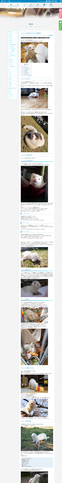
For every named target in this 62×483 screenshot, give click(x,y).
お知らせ (9, 91)
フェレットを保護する (24, 71)
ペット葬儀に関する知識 (12, 44)
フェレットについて (24, 66)
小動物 (10, 79)
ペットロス (10, 64)
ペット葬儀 (9, 33)
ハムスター (10, 75)
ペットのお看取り (11, 51)
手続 (9, 57)
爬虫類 (10, 81)
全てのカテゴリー (11, 31)
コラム (9, 98)
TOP (8, 19)
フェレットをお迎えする (24, 67)
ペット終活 (10, 53)
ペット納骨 (9, 40)
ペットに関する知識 (11, 66)
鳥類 (9, 77)
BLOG (10, 19)
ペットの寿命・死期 (12, 55)
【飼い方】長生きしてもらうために (12, 89)
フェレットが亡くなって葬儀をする (26, 75)
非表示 (27, 64)
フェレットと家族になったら (25, 72)
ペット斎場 (9, 42)
